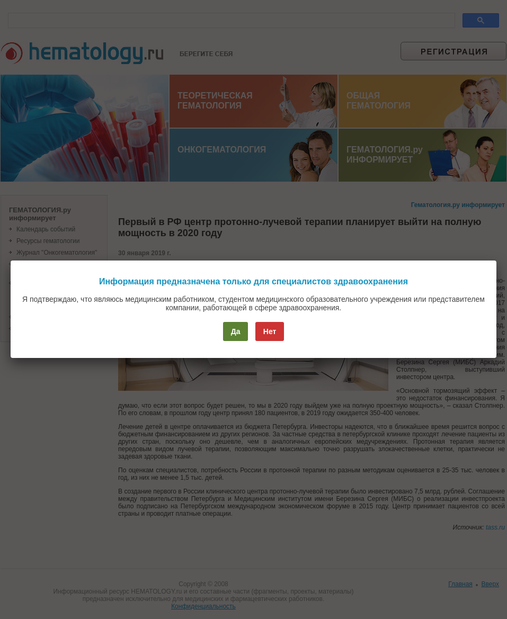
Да (236, 331)
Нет (270, 331)
